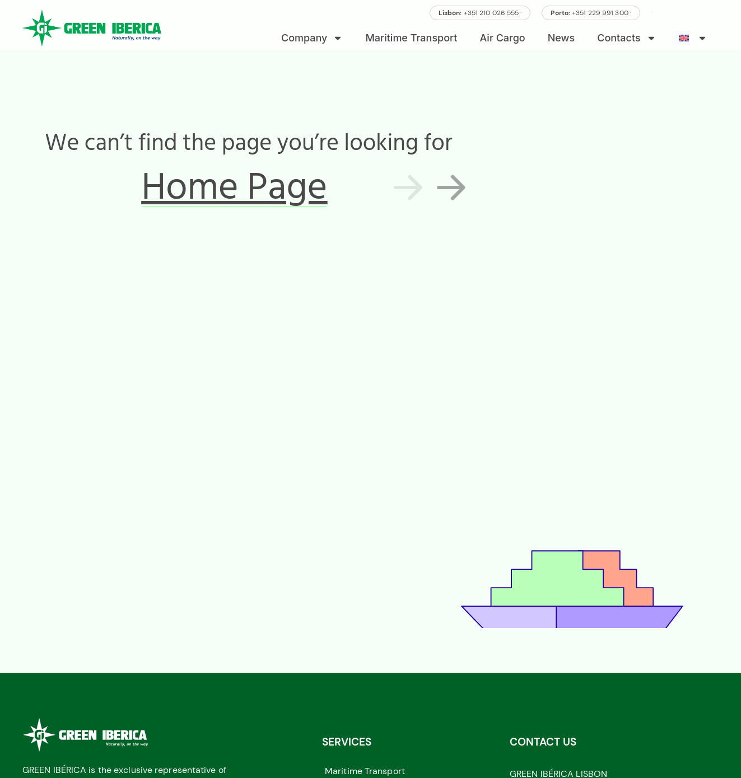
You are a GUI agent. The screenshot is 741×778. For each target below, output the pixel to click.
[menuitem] (693, 38)
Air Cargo (502, 38)
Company (312, 38)
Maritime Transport (411, 38)
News (561, 38)
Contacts (626, 38)
